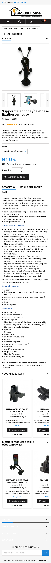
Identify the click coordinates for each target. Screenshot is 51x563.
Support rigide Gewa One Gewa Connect (17, 481)
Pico (13, 254)
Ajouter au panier (15, 176)
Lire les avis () (28, 124)
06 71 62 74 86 (20, 2)
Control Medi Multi (32, 251)
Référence (7, 119)
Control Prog (18, 251)
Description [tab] (9, 187)
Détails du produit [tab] (30, 187)
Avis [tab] (4, 191)
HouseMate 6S (30, 249)
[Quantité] (16, 170)
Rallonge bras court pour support (17, 410)
